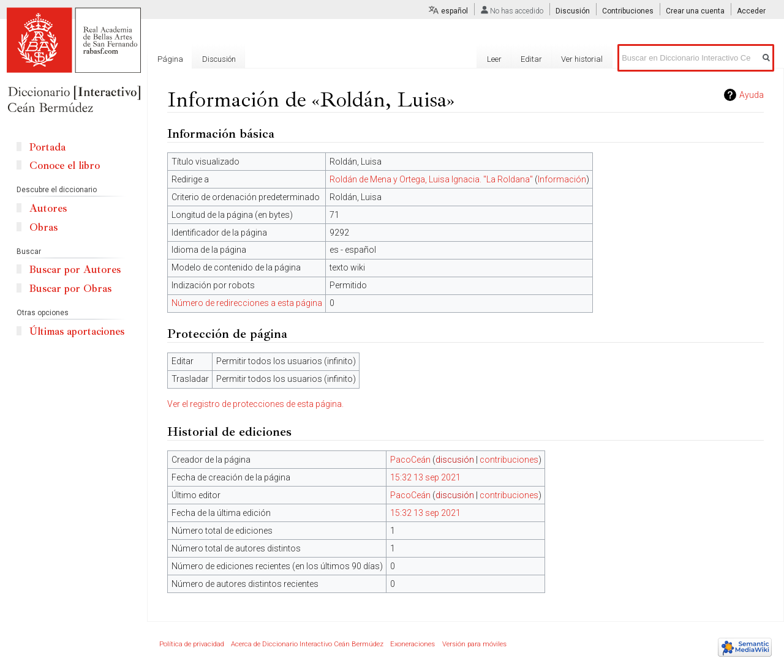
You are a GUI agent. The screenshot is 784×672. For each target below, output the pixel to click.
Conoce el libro (64, 165)
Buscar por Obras (70, 288)
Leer (494, 59)
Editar (531, 59)
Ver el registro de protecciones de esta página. (255, 404)
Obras (43, 227)
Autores (48, 208)
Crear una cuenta (695, 11)
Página (170, 59)
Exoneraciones (412, 644)
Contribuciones (628, 11)
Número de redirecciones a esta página (247, 303)
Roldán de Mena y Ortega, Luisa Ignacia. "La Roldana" (431, 179)
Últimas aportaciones (76, 331)
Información (562, 179)
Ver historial (582, 59)
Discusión (573, 11)
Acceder (751, 11)
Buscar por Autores (75, 269)
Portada (47, 147)
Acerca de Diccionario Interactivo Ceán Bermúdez (307, 644)
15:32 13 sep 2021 (425, 477)
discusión (454, 460)
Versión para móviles (474, 644)
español (454, 11)
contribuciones (509, 460)
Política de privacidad (191, 644)
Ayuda (751, 95)
